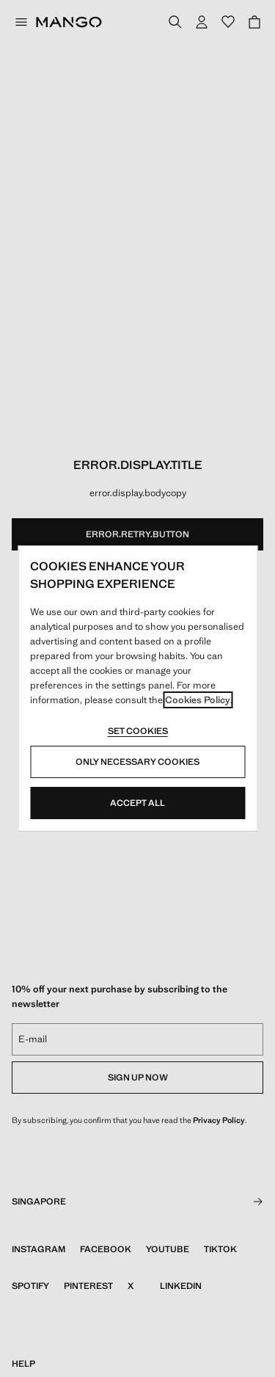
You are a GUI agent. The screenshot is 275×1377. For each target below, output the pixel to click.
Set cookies (138, 731)
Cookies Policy (197, 700)
